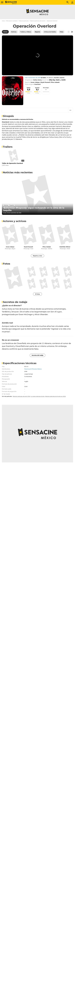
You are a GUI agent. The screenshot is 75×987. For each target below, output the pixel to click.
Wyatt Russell (28, 247)
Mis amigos (46, 87)
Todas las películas (24, 21)
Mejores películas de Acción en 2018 (55, 396)
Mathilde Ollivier (64, 247)
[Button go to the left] (68, 32)
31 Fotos (37, 294)
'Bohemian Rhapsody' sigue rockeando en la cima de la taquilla (33, 209)
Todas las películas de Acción (37, 21)
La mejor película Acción (38, 396)
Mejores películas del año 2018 (21, 396)
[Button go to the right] (72, 32)
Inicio (3, 21)
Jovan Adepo (10, 247)
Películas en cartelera (11, 21)
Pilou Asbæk (47, 247)
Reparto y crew (37, 255)
